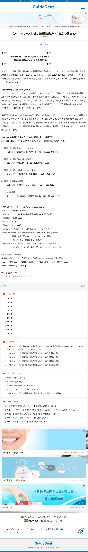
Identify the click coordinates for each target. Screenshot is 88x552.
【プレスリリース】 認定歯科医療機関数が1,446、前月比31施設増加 (33, 365)
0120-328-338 (33, 520)
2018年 (9, 302)
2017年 (9, 306)
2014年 (9, 318)
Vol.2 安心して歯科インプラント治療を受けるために (27, 418)
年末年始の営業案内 (14, 382)
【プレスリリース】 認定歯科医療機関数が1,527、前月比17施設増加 (33, 353)
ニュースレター (12, 402)
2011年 (9, 330)
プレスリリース (33, 26)
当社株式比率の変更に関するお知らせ (21, 385)
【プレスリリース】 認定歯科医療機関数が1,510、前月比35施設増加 (33, 357)
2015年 (9, 314)
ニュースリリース (13, 373)
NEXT (84, 286)
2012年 (9, 326)
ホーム (11, 26)
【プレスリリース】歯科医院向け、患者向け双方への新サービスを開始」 (34, 393)
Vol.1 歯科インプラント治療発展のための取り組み (27, 422)
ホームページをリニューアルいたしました (23, 389)
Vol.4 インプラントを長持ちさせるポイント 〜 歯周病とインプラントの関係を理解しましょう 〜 (45, 410)
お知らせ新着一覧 (21, 26)
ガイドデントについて (19, 529)
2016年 (9, 310)
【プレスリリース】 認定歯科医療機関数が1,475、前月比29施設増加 (33, 361)
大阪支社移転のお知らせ (16, 378)
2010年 (9, 333)
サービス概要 (46, 529)
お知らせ (34, 529)
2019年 (9, 298)
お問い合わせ (59, 529)
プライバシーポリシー (11, 532)
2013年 (9, 322)
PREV (4, 286)
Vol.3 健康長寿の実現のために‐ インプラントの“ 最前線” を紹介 (31, 414)
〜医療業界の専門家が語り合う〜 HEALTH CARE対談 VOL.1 (31, 406)
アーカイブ (10, 294)
